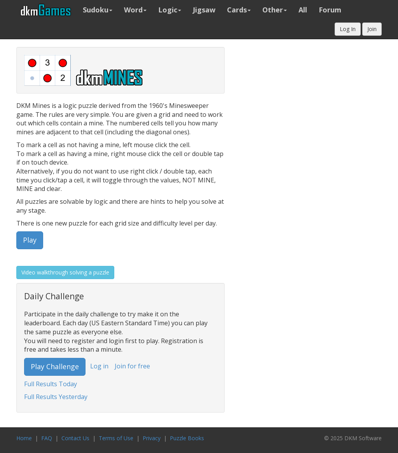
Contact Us (75, 438)
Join (372, 29)
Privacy (152, 438)
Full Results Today (50, 384)
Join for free (132, 366)
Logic (169, 9)
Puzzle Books (187, 438)
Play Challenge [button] (55, 366)
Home (24, 438)
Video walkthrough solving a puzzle (65, 272)
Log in (99, 366)
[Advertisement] (330, 163)
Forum (330, 9)
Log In (348, 29)
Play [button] (30, 240)
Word (135, 9)
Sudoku (97, 9)
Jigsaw (204, 9)
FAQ (46, 438)
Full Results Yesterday (55, 396)
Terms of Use (116, 438)
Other (274, 9)
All (302, 9)
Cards (239, 9)
